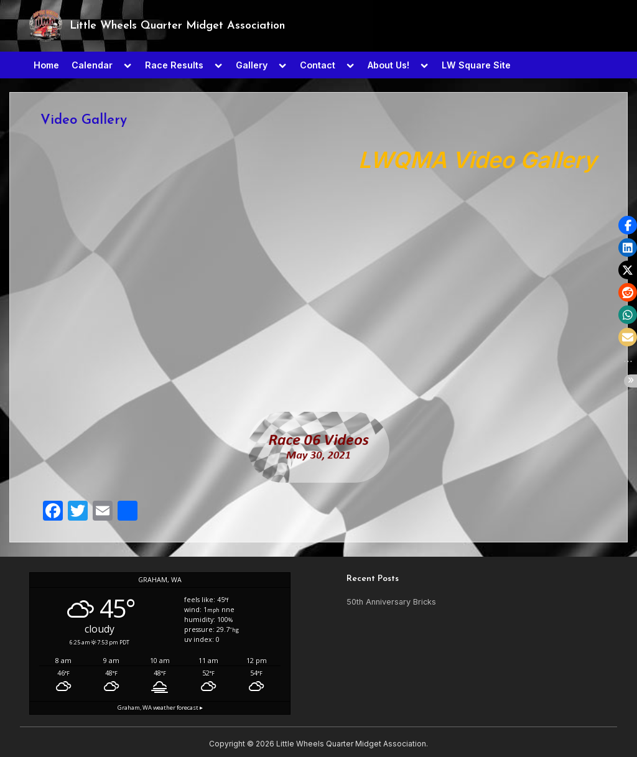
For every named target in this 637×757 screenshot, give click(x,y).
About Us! (388, 65)
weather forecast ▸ (160, 708)
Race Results (174, 65)
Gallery (251, 65)
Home (46, 65)
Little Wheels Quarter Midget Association (177, 26)
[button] (627, 225)
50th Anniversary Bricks (391, 601)
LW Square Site (476, 65)
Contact (317, 65)
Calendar (92, 65)
